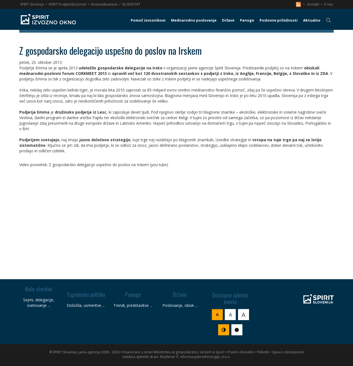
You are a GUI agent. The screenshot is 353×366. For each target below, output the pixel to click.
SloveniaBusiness (104, 4)
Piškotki (263, 352)
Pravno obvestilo (241, 352)
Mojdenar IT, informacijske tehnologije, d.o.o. (195, 356)
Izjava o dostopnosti (288, 352)
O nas (328, 4)
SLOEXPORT (131, 4)
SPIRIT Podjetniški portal (67, 4)
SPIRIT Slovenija (32, 4)
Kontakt (313, 4)
